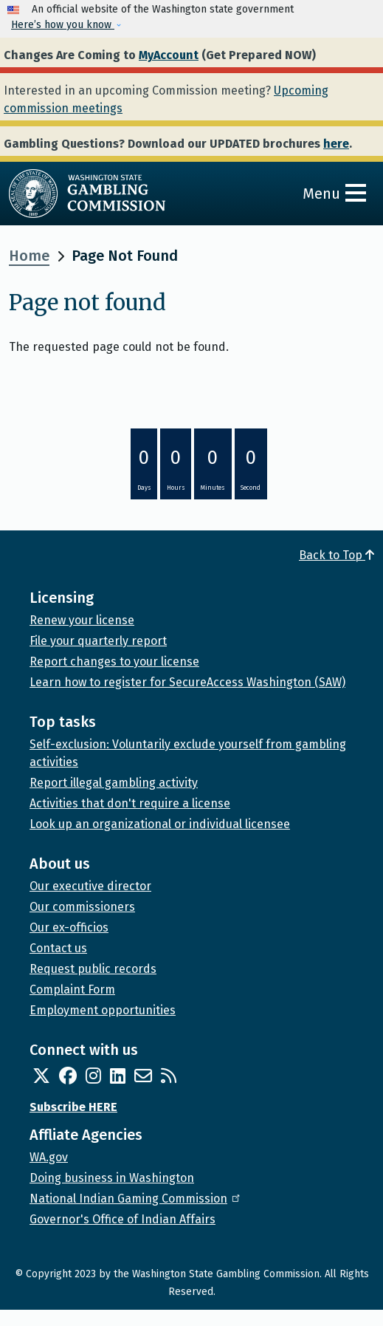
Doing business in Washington (112, 1178)
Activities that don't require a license (130, 803)
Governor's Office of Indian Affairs (122, 1219)
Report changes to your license (114, 662)
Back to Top (336, 555)
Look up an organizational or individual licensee (160, 824)
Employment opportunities (103, 1010)
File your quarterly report (98, 641)
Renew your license (82, 620)
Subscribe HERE (73, 1107)
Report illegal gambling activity (114, 783)
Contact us (58, 948)
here (336, 144)
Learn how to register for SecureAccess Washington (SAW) (187, 682)
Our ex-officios (69, 927)
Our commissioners (82, 907)
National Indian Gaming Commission (136, 1199)
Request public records (93, 969)
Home (29, 255)
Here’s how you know (62, 24)
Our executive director (90, 886)
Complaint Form (72, 989)
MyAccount (169, 55)
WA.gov (49, 1157)
